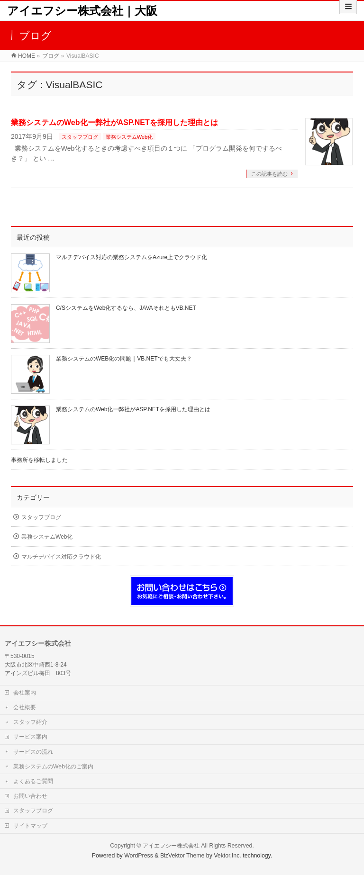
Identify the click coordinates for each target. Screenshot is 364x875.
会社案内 (24, 692)
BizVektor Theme (182, 855)
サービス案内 (30, 736)
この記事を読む (269, 174)
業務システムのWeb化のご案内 (53, 766)
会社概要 (24, 707)
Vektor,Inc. (227, 855)
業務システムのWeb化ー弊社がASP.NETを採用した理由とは (114, 122)
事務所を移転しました (39, 460)
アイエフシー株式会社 (171, 845)
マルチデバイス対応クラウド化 (61, 556)
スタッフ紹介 (30, 722)
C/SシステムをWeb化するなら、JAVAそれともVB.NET (126, 308)
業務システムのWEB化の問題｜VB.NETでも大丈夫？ (124, 358)
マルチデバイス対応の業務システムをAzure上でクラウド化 (131, 257)
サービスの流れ (33, 752)
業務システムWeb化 (129, 137)
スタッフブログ (80, 137)
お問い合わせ (30, 796)
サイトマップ (30, 825)
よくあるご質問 (33, 781)
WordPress (138, 855)
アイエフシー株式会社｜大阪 (82, 10)
